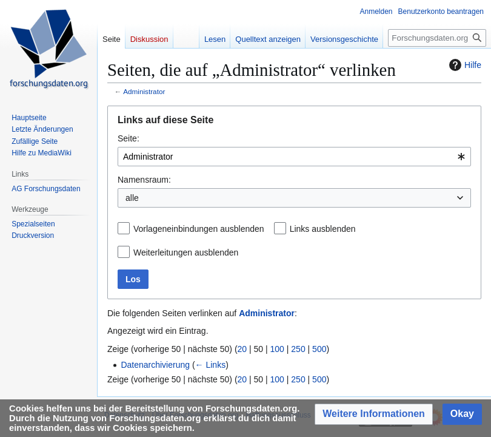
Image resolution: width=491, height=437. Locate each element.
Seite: (128, 138)
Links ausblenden (323, 229)
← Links (210, 365)
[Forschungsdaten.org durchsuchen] (437, 38)
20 (242, 349)
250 (298, 349)
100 (277, 349)
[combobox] (294, 156)
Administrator (144, 91)
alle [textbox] (132, 198)
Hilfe (463, 65)
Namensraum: (144, 180)
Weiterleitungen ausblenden (185, 252)
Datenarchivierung (155, 365)
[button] (374, 414)
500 (319, 349)
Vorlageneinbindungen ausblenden (198, 229)
